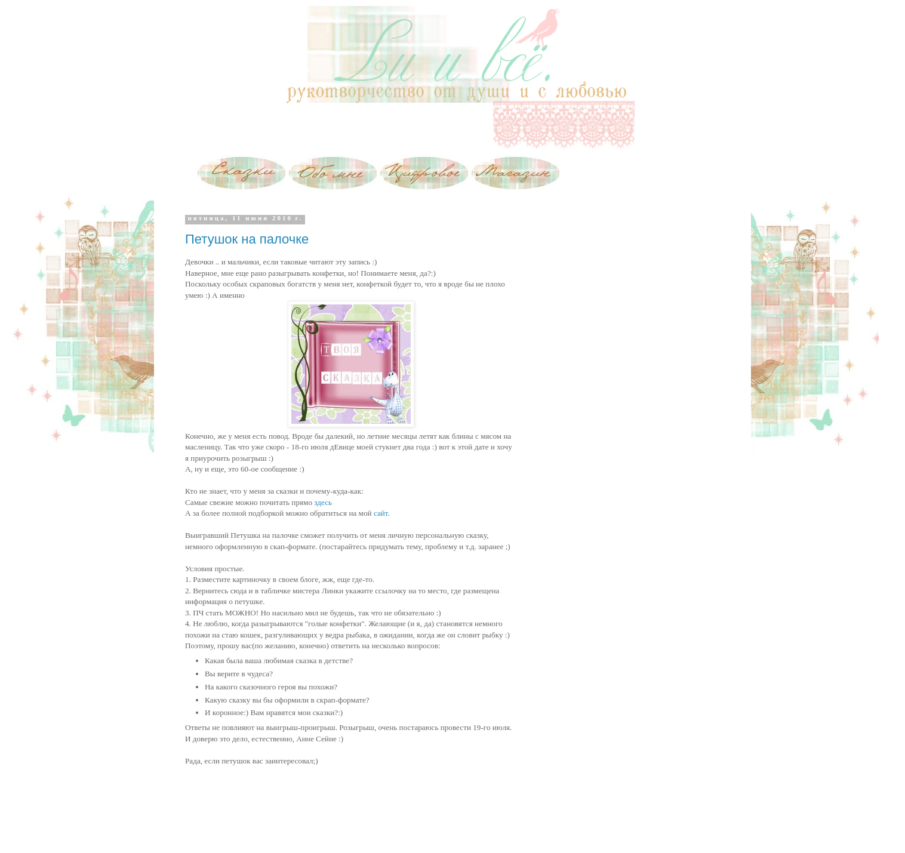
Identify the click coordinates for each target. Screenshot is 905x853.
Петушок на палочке (247, 239)
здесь (323, 502)
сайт (381, 513)
